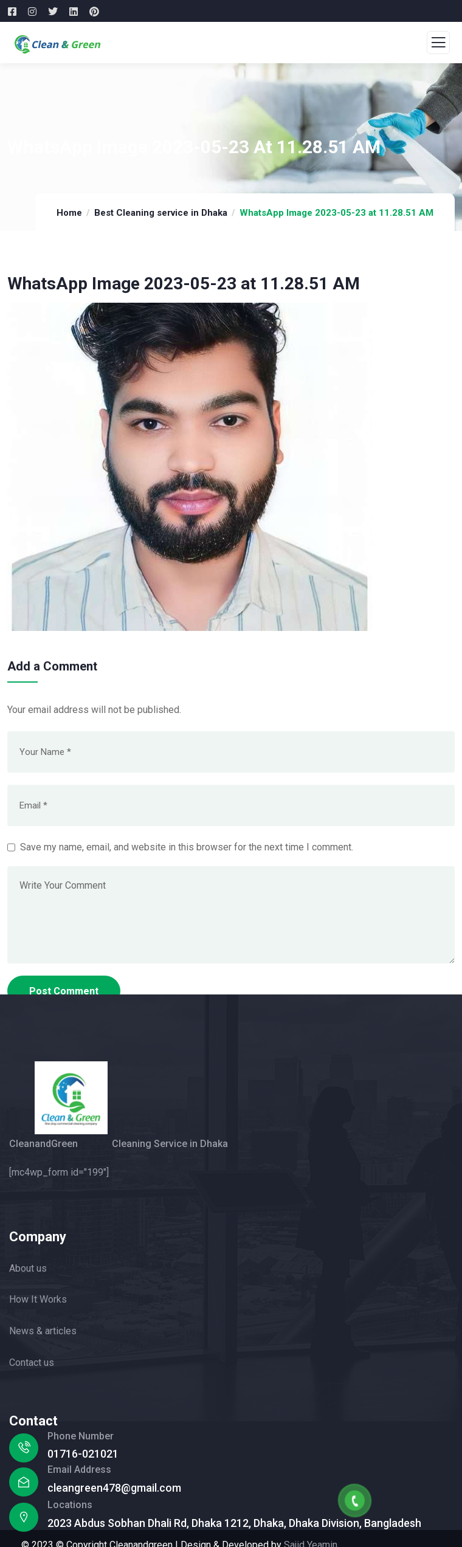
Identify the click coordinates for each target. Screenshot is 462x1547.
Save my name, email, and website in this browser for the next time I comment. (186, 847)
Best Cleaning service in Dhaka (160, 212)
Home (69, 212)
